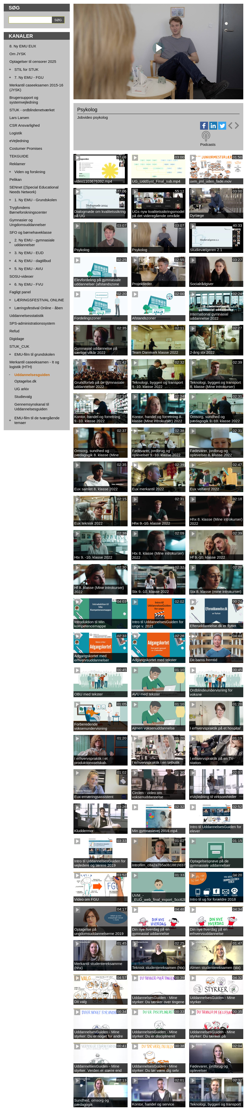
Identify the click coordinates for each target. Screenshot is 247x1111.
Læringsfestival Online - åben (38, 308)
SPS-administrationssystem (32, 323)
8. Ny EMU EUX (22, 46)
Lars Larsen (19, 117)
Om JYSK (17, 54)
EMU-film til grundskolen (34, 354)
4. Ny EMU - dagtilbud (32, 261)
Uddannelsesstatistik (26, 315)
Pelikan (15, 179)
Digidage (16, 339)
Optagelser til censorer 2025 (32, 61)
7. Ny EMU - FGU (29, 77)
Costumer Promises (25, 148)
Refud (14, 331)
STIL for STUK (26, 69)
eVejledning (19, 141)
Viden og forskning (29, 172)
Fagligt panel (20, 292)
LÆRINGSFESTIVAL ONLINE (39, 300)
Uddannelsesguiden (32, 375)
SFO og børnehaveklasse (30, 232)
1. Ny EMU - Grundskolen (35, 200)
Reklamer (17, 164)
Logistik (15, 133)
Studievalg (23, 396)
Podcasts (207, 144)
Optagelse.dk (25, 381)
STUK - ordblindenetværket (32, 110)
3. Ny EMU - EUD (29, 253)
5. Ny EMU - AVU (28, 269)
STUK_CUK (19, 346)
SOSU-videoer (21, 276)
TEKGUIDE (19, 156)
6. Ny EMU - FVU (28, 284)
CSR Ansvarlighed (24, 125)
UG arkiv (21, 389)
